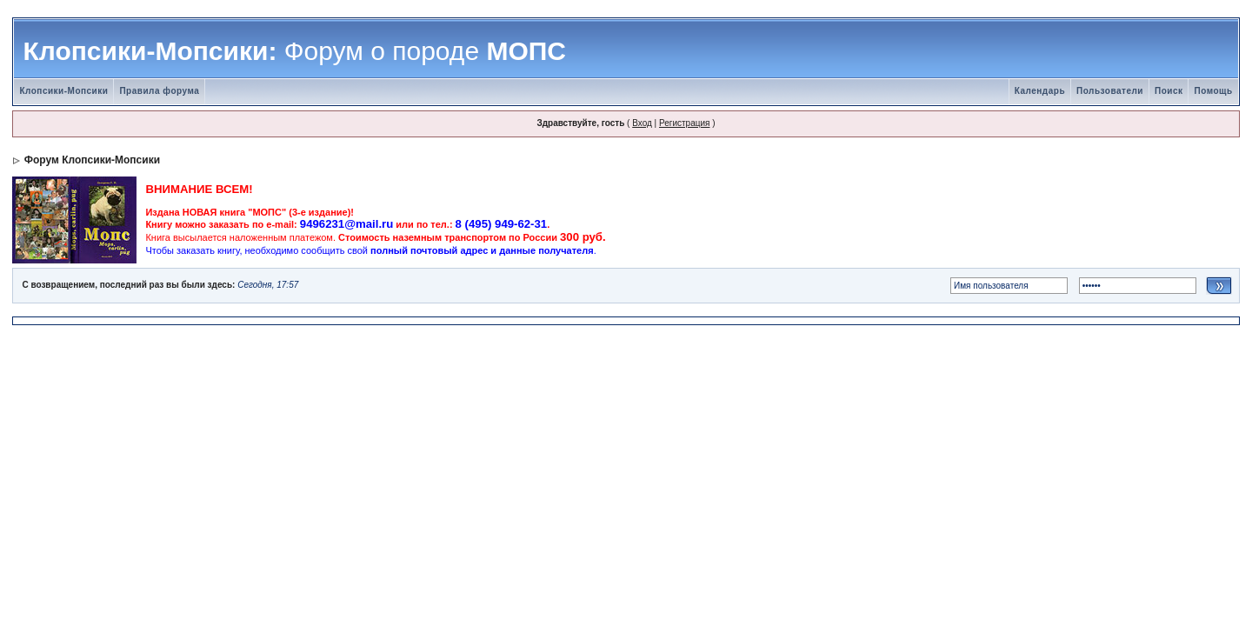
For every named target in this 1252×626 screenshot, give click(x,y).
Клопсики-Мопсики (63, 91)
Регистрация (684, 123)
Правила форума (159, 91)
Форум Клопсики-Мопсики (92, 160)
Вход (642, 123)
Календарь (1040, 91)
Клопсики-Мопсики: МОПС (294, 51)
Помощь (1213, 91)
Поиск (1169, 91)
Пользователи (1109, 91)
